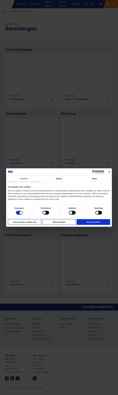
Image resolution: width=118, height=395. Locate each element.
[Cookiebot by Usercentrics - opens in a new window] (94, 172)
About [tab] (94, 179)
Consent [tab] (23, 179)
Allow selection (59, 222)
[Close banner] (109, 172)
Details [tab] (59, 179)
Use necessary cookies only (24, 222)
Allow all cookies (93, 222)
